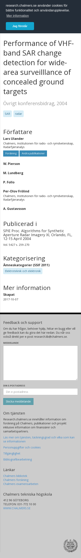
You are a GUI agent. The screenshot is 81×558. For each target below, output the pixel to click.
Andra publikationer (33, 153)
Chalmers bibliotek (15, 476)
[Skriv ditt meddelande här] (40, 363)
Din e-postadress (14, 385)
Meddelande (11, 342)
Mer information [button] (17, 15)
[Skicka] (18, 401)
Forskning (11, 153)
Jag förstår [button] (19, 26)
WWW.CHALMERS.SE (16, 508)
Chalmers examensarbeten (20, 484)
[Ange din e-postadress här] (40, 391)
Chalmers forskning (15, 480)
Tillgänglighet (11, 453)
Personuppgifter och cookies (22, 447)
